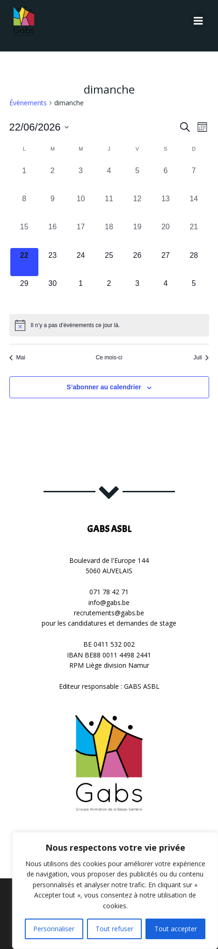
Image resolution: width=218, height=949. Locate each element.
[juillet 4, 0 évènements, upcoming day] (166, 290)
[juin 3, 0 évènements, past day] (80, 177)
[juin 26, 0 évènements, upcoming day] (137, 262)
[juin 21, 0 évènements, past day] (194, 233)
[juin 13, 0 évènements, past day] (166, 205)
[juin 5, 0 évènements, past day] (137, 177)
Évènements (28, 102)
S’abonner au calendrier (103, 387)
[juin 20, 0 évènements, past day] (166, 233)
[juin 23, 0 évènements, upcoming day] (52, 262)
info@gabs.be (109, 602)
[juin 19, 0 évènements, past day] (137, 233)
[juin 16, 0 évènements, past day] (52, 233)
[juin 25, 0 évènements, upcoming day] (109, 262)
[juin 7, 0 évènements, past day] (194, 177)
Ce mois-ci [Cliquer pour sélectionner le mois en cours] (109, 357)
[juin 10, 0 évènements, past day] (80, 205)
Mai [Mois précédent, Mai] (17, 357)
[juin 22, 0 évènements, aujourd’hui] (24, 262)
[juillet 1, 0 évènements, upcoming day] (80, 290)
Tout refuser (114, 928)
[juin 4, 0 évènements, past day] (109, 177)
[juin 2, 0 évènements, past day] (52, 177)
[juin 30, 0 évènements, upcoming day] (52, 290)
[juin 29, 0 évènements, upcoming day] (24, 290)
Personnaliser (53, 928)
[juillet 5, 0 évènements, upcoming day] (194, 290)
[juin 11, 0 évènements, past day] (109, 205)
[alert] (109, 325)
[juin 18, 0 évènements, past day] (109, 233)
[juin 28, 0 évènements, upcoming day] (194, 262)
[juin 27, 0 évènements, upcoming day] (166, 262)
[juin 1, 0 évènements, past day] (24, 177)
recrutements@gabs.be (109, 612)
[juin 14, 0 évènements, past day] (194, 205)
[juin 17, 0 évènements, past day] (80, 233)
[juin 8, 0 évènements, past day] (24, 205)
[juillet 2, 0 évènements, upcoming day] (109, 290)
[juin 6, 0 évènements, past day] (166, 177)
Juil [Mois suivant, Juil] (201, 357)
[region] (115, 890)
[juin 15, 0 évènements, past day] (24, 233)
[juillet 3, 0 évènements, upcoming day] (137, 290)
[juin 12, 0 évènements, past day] (137, 205)
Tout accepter (175, 928)
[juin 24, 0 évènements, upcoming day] (80, 262)
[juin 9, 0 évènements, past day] (52, 205)
